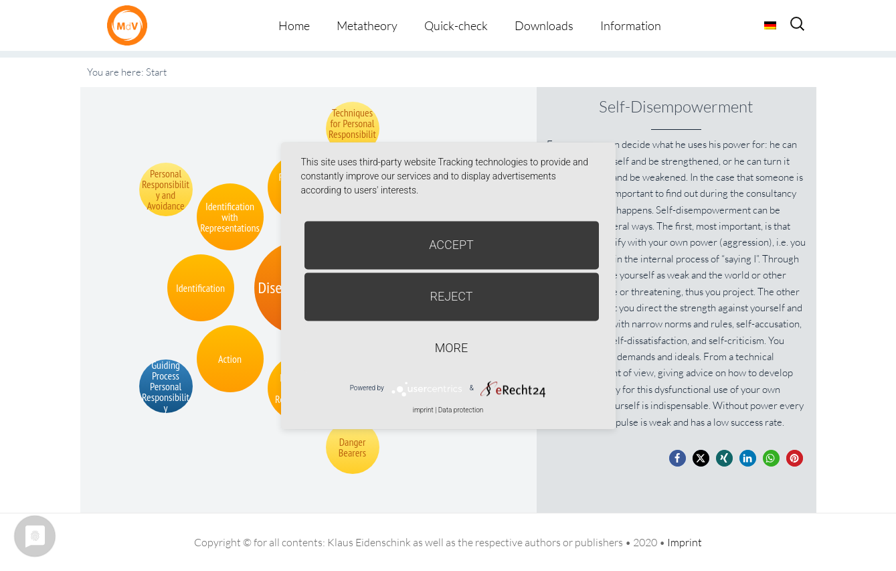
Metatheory (367, 25)
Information (630, 25)
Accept (451, 245)
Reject (451, 296)
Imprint (684, 542)
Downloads (544, 25)
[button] (677, 458)
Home (294, 25)
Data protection (460, 410)
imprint (423, 410)
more (451, 348)
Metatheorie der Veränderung (130, 25)
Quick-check (456, 25)
